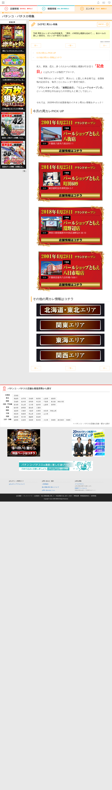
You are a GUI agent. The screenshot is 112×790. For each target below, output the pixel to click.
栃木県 (23, 401)
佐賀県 (23, 420)
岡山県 (31, 414)
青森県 (16, 398)
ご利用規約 (45, 484)
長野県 (53, 405)
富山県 (23, 405)
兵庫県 (38, 411)
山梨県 (46, 405)
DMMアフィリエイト (81, 488)
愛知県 (31, 408)
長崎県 (31, 420)
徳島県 (16, 417)
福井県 (38, 405)
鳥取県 (16, 414)
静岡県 (23, 408)
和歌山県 (53, 411)
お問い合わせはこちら (48, 490)
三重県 (38, 408)
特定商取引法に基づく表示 (64, 496)
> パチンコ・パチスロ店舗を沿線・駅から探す (91, 424)
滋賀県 (16, 411)
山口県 (46, 414)
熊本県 (38, 420)
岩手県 (23, 398)
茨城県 (16, 401)
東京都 (53, 401)
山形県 (46, 398)
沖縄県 (68, 420)
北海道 (16, 395)
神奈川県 (61, 401)
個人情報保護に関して (47, 496)
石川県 (31, 405)
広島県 (38, 414)
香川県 (23, 417)
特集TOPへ (101, 24)
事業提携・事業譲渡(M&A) (81, 496)
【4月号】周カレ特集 (36, 12)
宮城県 (31, 398)
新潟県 (16, 405)
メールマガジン (79, 484)
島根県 (23, 414)
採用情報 (93, 496)
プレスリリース (27, 496)
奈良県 (46, 411)
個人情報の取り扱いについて (50, 487)
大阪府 (31, 411)
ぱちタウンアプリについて (17, 484)
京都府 (23, 411)
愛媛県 (31, 417)
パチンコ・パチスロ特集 (22, 12)
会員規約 (36, 496)
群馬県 (31, 401)
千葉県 (46, 401)
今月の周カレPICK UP (46, 53)
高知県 (38, 417)
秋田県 (38, 398)
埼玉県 (38, 401)
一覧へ (24, 171)
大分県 (46, 420)
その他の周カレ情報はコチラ (49, 57)
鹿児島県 (61, 420)
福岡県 (16, 420)
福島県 (53, 398)
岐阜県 (16, 408)
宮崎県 (53, 420)
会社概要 (18, 496)
